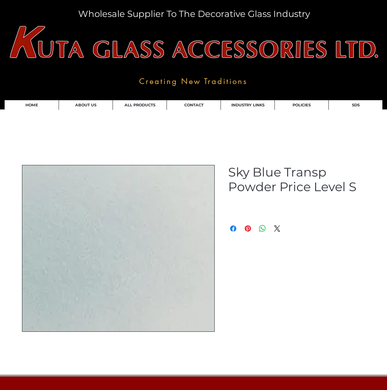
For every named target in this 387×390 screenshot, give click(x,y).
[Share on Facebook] (233, 228)
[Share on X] (277, 228)
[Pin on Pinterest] (247, 228)
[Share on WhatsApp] (262, 228)
